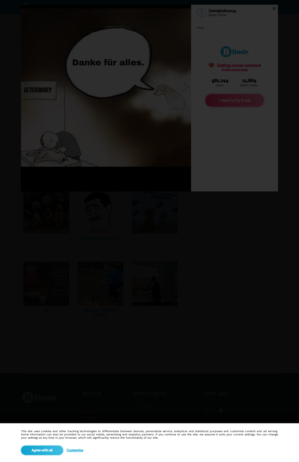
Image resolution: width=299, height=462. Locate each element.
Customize (75, 450)
